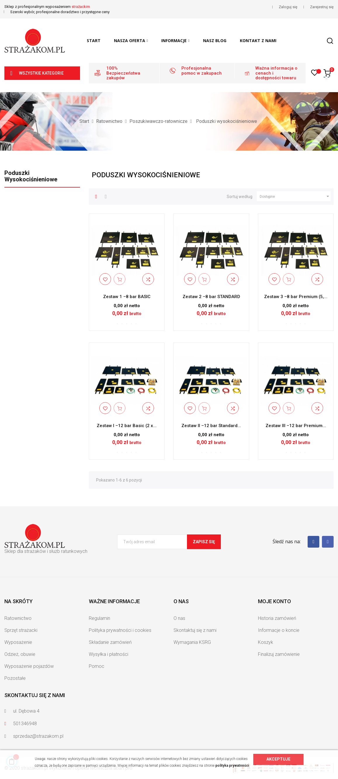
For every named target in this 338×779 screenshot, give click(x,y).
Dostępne (295, 196)
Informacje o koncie (278, 630)
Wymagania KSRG (192, 642)
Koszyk (265, 642)
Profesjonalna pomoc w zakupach (201, 71)
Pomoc (96, 666)
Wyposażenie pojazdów (29, 666)
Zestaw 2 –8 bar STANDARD (211, 296)
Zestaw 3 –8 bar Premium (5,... (295, 296)
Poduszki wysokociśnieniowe (30, 176)
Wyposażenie (18, 642)
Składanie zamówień (110, 642)
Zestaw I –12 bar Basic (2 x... (127, 425)
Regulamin (99, 618)
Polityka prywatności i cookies (120, 630)
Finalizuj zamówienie (279, 654)
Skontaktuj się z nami (195, 630)
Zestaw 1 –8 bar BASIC (126, 296)
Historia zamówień (277, 618)
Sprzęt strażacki (20, 630)
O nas (179, 618)
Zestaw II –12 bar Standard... (211, 425)
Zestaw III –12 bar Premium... (296, 425)
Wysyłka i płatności (108, 654)
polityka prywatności (232, 765)
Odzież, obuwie (19, 654)
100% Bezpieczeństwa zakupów (123, 73)
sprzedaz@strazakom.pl (38, 736)
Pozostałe (15, 678)
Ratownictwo (18, 618)
